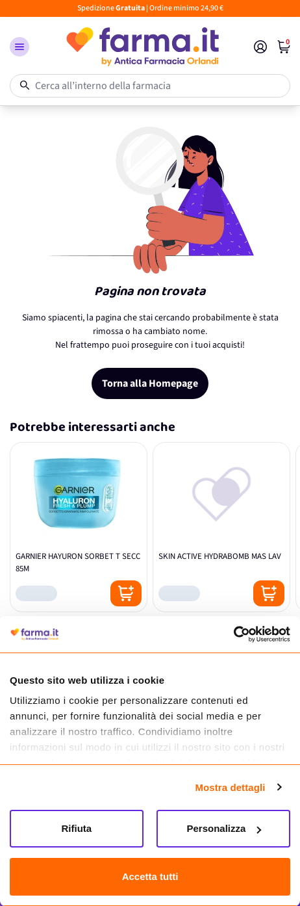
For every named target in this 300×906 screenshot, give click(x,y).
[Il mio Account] (260, 46)
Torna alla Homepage (150, 383)
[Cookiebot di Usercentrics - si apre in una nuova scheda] (233, 634)
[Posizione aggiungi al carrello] (126, 593)
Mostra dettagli (230, 787)
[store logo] (141, 46)
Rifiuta (77, 828)
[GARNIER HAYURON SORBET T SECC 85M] (78, 527)
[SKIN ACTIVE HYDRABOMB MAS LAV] (221, 527)
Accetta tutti (150, 876)
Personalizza (223, 828)
